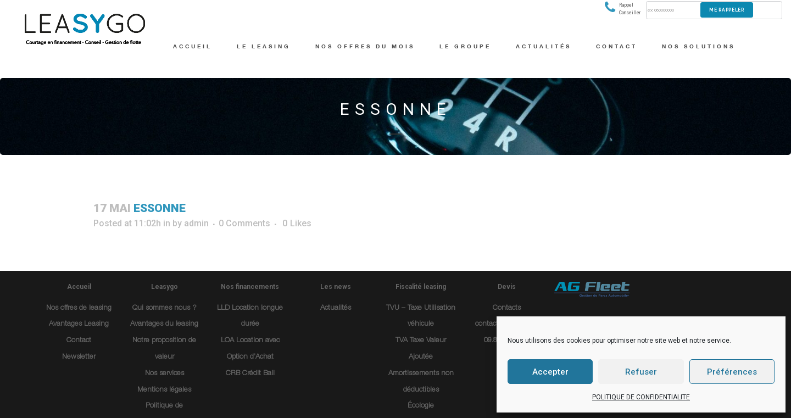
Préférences (732, 372)
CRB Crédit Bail (250, 373)
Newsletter (79, 357)
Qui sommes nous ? (164, 308)
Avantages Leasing (79, 324)
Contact (78, 340)
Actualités (335, 308)
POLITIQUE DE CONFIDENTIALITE (641, 397)
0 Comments (244, 223)
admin (196, 223)
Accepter (550, 372)
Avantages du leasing (164, 324)
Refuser (641, 372)
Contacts (507, 308)
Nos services (164, 373)
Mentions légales (164, 390)
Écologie (421, 406)
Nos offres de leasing (79, 308)
